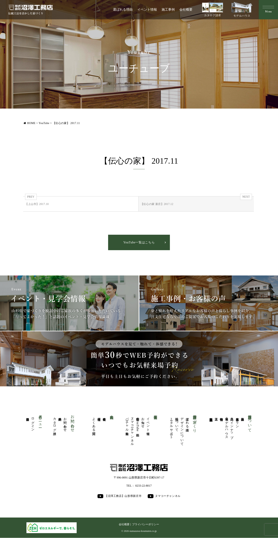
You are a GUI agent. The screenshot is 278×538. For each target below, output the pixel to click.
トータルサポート (171, 426)
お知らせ (143, 420)
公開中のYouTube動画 (137, 423)
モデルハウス (242, 9)
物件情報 (221, 415)
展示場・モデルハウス (226, 426)
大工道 (216, 415)
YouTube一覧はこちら (139, 242)
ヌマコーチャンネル (132, 429)
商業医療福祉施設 (211, 415)
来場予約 (60, 415)
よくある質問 (94, 422)
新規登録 (27, 415)
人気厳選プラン (237, 421)
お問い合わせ (65, 422)
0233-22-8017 (143, 485)
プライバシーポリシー (145, 524)
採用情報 (99, 415)
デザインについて (182, 429)
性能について (177, 422)
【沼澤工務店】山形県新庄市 (119, 496)
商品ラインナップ (232, 426)
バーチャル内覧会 (127, 422)
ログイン (33, 422)
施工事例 (168, 9)
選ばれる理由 (123, 9)
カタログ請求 (212, 10)
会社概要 (185, 9)
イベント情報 (147, 9)
